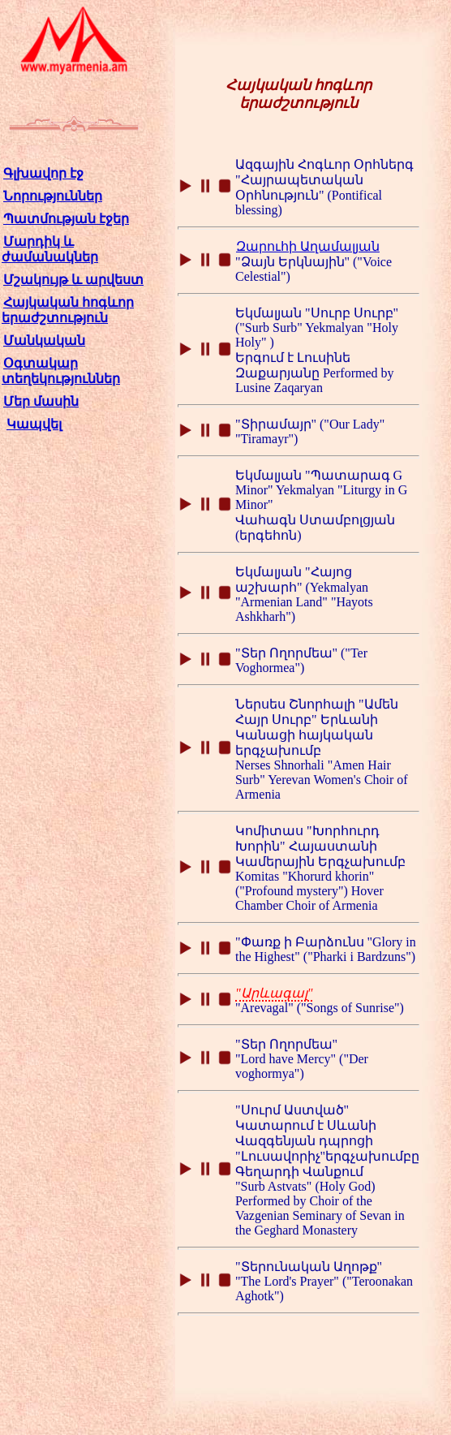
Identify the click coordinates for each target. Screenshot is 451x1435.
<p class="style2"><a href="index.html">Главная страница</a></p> (74, 323)
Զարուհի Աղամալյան (308, 246)
